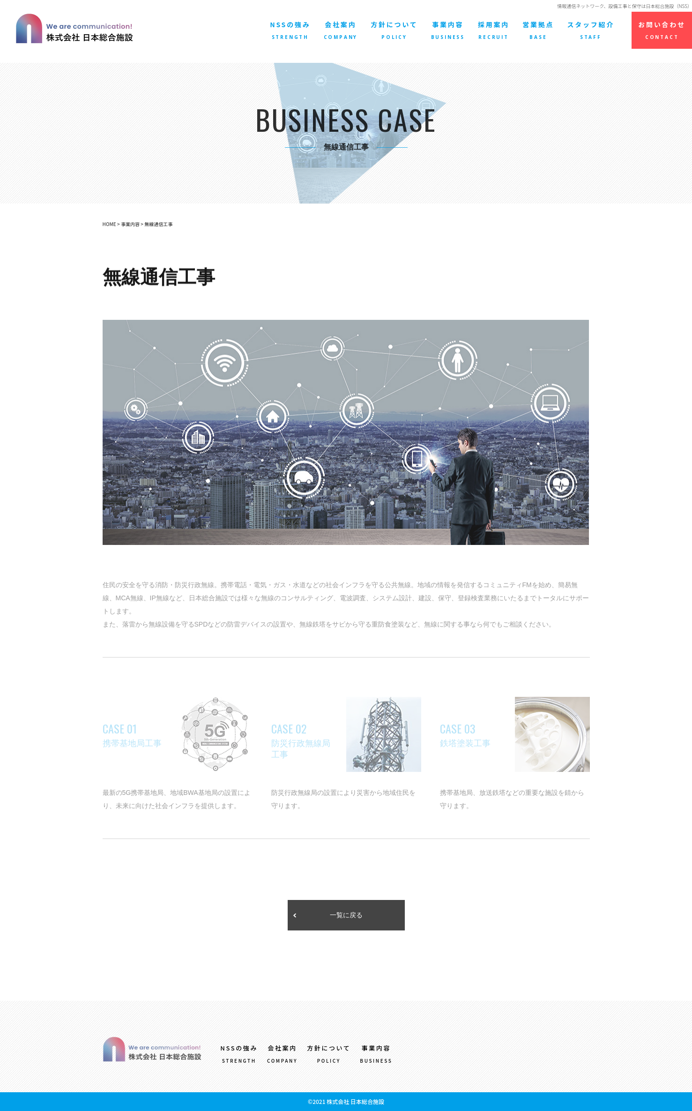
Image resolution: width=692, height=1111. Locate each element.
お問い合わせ (661, 30)
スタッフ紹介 (590, 30)
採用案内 (493, 30)
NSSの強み (290, 30)
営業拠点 (538, 30)
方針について (394, 30)
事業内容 (448, 30)
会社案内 (341, 30)
